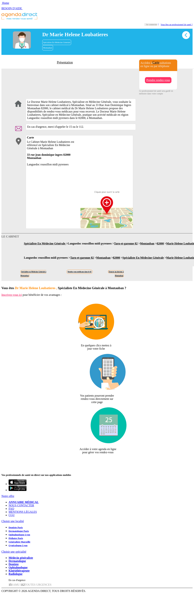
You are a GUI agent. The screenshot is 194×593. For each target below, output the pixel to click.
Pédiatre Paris (16, 538)
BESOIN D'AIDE (12, 8)
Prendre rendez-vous (158, 80)
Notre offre (7, 496)
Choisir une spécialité (13, 551)
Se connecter (151, 24)
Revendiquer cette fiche (97, 461)
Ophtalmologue (18, 567)
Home (5, 2)
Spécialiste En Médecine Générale (56, 42)
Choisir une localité (12, 521)
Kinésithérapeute (19, 570)
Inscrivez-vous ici (11, 294)
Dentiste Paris (16, 527)
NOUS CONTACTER (21, 505)
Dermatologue (17, 561)
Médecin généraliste (21, 557)
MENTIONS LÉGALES (23, 511)
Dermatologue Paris (19, 531)
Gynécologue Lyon (18, 545)
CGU (12, 515)
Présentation (65, 62)
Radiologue (15, 573)
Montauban (47, 48)
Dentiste (14, 564)
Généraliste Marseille (19, 541)
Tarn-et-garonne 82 (126, 243)
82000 (160, 243)
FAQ (11, 508)
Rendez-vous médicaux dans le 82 (79, 272)
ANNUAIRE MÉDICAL (24, 502)
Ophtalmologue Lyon (19, 534)
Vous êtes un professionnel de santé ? (175, 24)
